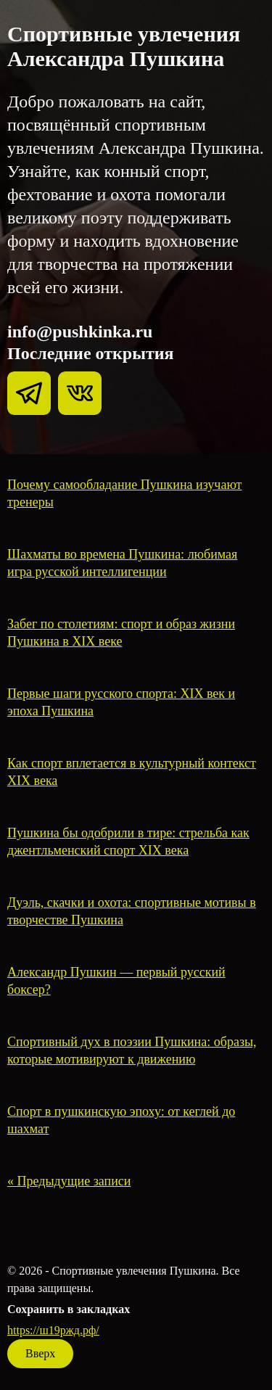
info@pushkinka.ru (79, 331)
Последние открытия (90, 353)
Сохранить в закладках (68, 1309)
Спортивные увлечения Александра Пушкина (123, 46)
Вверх (40, 1353)
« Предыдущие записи (69, 1181)
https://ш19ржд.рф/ (53, 1330)
